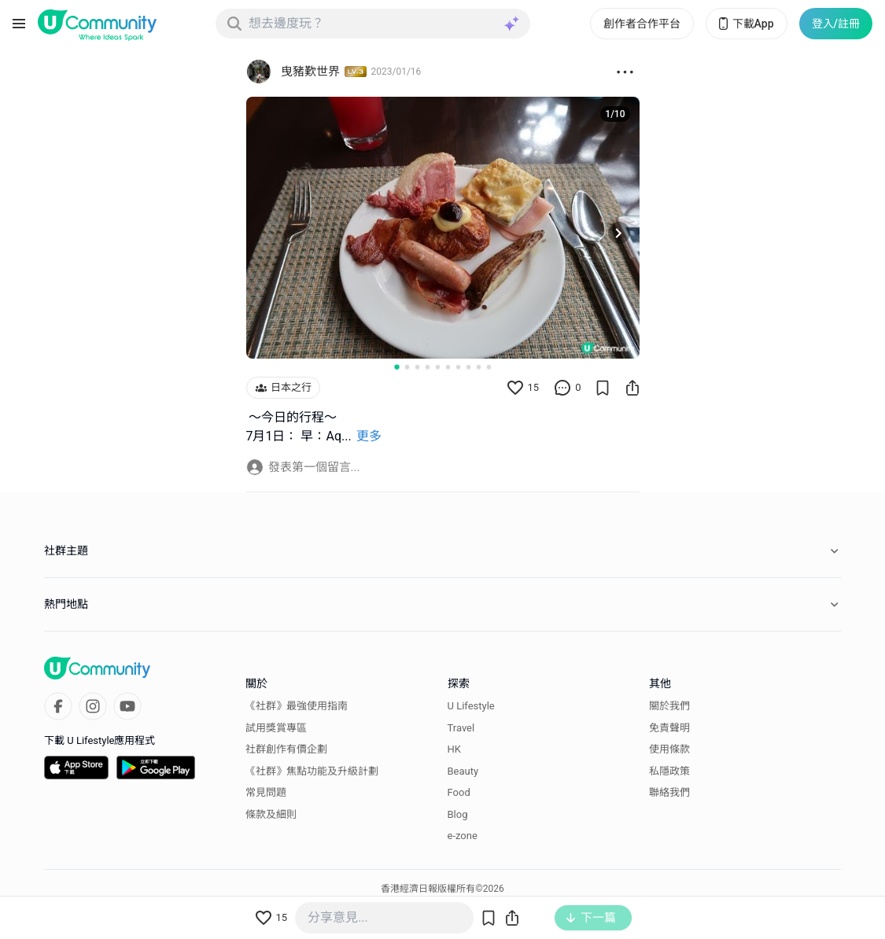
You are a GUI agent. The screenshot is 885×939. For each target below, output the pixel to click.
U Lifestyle (471, 706)
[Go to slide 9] (479, 367)
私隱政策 (669, 771)
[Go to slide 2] (407, 367)
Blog (458, 814)
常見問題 (265, 792)
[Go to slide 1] (396, 366)
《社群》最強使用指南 (296, 706)
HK (454, 749)
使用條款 (669, 749)
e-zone (463, 835)
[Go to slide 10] (489, 367)
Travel (461, 728)
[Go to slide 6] (448, 367)
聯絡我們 (669, 792)
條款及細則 (271, 814)
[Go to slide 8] (468, 367)
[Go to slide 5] (438, 367)
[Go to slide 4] (428, 367)
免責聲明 (669, 728)
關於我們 (669, 706)
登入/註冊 (836, 23)
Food (459, 792)
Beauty (463, 771)
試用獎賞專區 (276, 728)
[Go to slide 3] (417, 367)
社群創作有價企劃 (286, 749)
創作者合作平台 (641, 23)
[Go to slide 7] (458, 367)
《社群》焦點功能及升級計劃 (311, 771)
